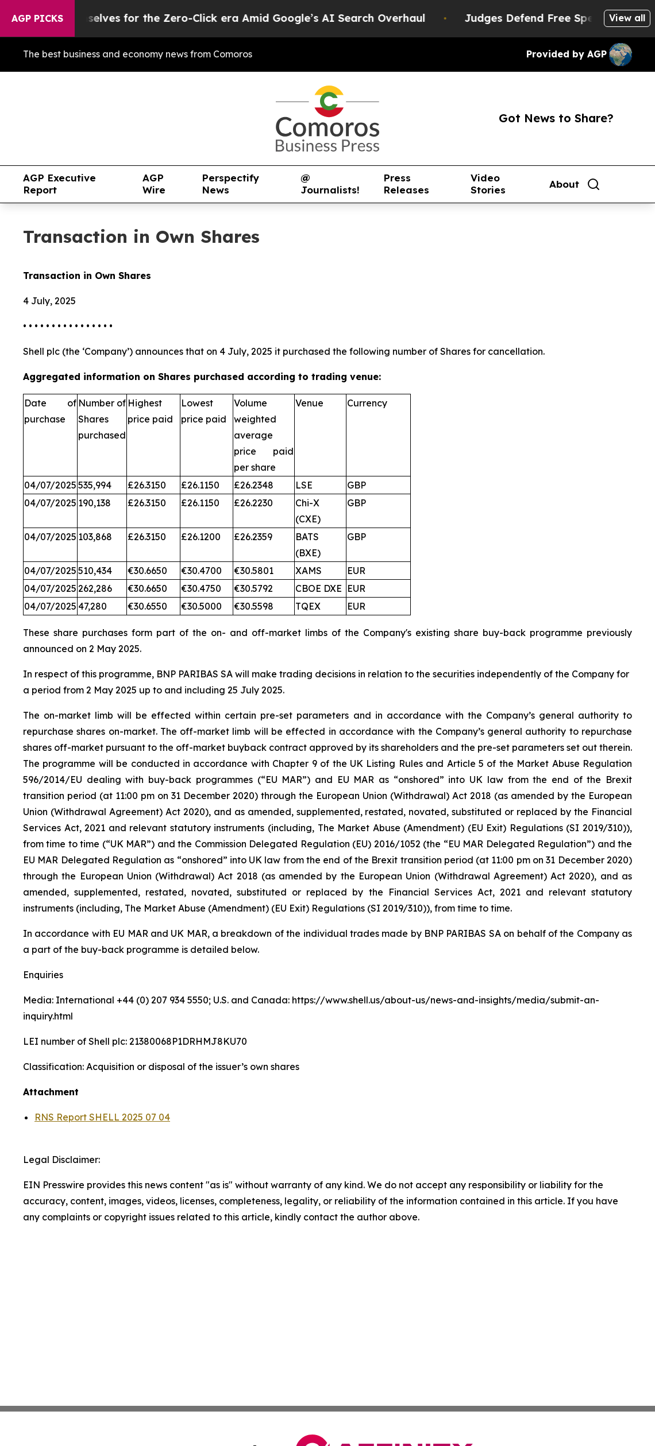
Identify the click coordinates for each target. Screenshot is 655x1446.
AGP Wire (153, 184)
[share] (624, 184)
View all (627, 18)
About (564, 184)
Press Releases (406, 184)
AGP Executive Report (59, 184)
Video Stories (488, 184)
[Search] (593, 184)
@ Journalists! (330, 184)
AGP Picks (37, 18)
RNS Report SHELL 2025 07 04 (102, 1117)
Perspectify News (230, 184)
